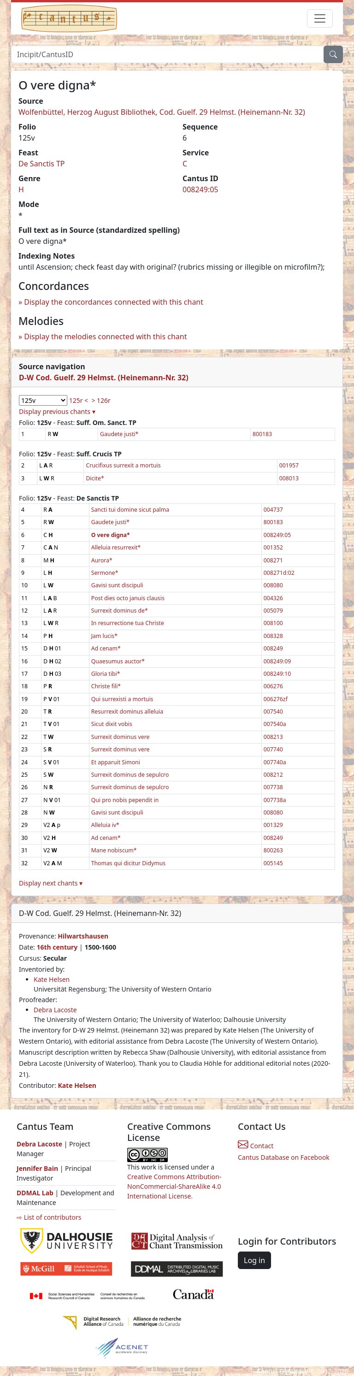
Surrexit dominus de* (119, 610)
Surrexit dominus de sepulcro (130, 775)
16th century (56, 947)
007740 (273, 749)
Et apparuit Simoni (115, 762)
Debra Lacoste (55, 1009)
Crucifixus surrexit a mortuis (123, 465)
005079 (273, 610)
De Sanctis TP (41, 164)
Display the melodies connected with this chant (105, 336)
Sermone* (104, 573)
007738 (273, 787)
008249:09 (277, 661)
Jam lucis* (104, 636)
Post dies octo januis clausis (128, 598)
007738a (275, 800)
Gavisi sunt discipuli (117, 585)
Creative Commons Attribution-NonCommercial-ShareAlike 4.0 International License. (174, 1186)
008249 (273, 648)
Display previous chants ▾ (57, 411)
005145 (273, 863)
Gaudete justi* (119, 434)
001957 (289, 465)
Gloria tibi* (105, 674)
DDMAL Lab (35, 1192)
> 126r (100, 400)
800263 (273, 850)
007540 (273, 711)
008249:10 (277, 674)
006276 (273, 686)
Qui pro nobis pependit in (125, 800)
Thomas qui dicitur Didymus (128, 863)
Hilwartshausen (83, 936)
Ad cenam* (106, 648)
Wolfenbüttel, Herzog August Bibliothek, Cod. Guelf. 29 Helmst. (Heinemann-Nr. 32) (161, 112)
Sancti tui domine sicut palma (130, 510)
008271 (273, 560)
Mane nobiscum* (114, 850)
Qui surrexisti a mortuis (122, 699)
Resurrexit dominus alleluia (127, 711)
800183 (262, 434)
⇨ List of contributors (49, 1217)
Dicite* (95, 478)
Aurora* (101, 560)
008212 (273, 775)
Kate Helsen (52, 979)
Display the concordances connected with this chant (113, 302)
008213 (273, 737)
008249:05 (200, 189)
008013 (289, 478)
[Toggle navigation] (320, 18)
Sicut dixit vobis (111, 724)
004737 (273, 510)
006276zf (276, 699)
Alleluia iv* (105, 825)
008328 (273, 636)
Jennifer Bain (38, 1168)
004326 (273, 598)
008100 (273, 623)
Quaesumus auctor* (118, 661)
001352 (273, 547)
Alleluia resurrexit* (116, 547)
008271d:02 (279, 573)
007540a (275, 724)
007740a (275, 762)
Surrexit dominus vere (120, 737)
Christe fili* (106, 686)
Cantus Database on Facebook (284, 1157)
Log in (254, 1260)
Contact (255, 1145)
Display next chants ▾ (51, 883)
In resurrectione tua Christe (127, 623)
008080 (273, 585)
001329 (273, 825)
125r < (78, 400)
